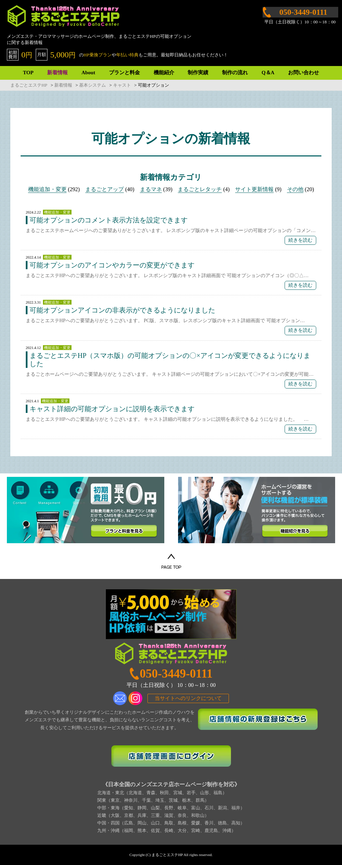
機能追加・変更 (47, 189)
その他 (295, 189)
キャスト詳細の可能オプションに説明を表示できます (112, 409)
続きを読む (300, 240)
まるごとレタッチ (200, 189)
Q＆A (268, 72)
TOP (28, 72)
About (88, 72)
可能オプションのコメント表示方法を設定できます (109, 220)
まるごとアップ (104, 189)
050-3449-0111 (176, 673)
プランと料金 (124, 72)
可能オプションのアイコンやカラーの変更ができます (112, 265)
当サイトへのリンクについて (188, 698)
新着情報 (57, 72)
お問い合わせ (303, 72)
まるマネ (151, 189)
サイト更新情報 (254, 189)
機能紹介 (164, 72)
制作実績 (198, 72)
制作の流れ (235, 72)
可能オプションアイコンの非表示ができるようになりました (122, 310)
